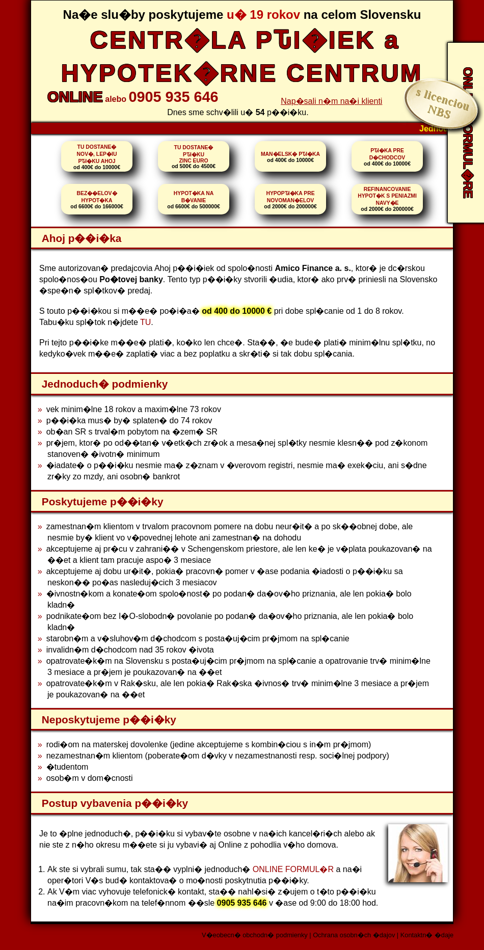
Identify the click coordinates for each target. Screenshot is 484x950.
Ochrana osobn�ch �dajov (354, 935)
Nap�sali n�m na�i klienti (331, 101)
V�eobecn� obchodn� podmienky (255, 935)
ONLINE (75, 97)
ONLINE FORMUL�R (293, 869)
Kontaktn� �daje (426, 935)
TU (145, 322)
